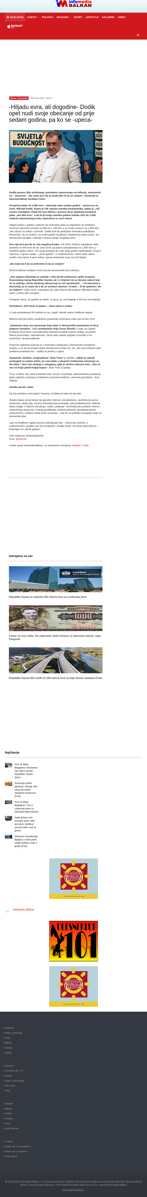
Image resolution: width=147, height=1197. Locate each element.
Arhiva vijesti (11, 1153)
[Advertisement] (73, 64)
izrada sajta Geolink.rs (73, 1186)
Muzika (8, 1072)
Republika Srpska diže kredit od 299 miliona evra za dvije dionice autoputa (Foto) (55, 678)
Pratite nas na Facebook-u (18, 1143)
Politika (8, 1049)
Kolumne (9, 1062)
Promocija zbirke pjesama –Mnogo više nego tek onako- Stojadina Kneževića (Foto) (26, 786)
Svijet (7, 1034)
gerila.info (21, 438)
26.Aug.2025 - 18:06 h (42, 98)
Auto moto (10, 1082)
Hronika (8, 1044)
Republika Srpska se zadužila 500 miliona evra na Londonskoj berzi (48, 597)
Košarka (9, 1115)
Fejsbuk (76, 445)
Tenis (7, 1120)
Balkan (8, 1039)
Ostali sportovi (12, 1125)
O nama (9, 1138)
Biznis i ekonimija (13, 1029)
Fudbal (8, 1110)
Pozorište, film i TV (14, 1067)
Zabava (8, 1105)
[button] (32, 17)
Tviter (85, 445)
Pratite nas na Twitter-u (16, 1148)
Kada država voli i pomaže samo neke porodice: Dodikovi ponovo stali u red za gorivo (25, 821)
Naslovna (9, 1024)
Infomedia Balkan (23, 906)
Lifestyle (9, 1100)
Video (7, 1087)
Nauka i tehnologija (14, 1077)
